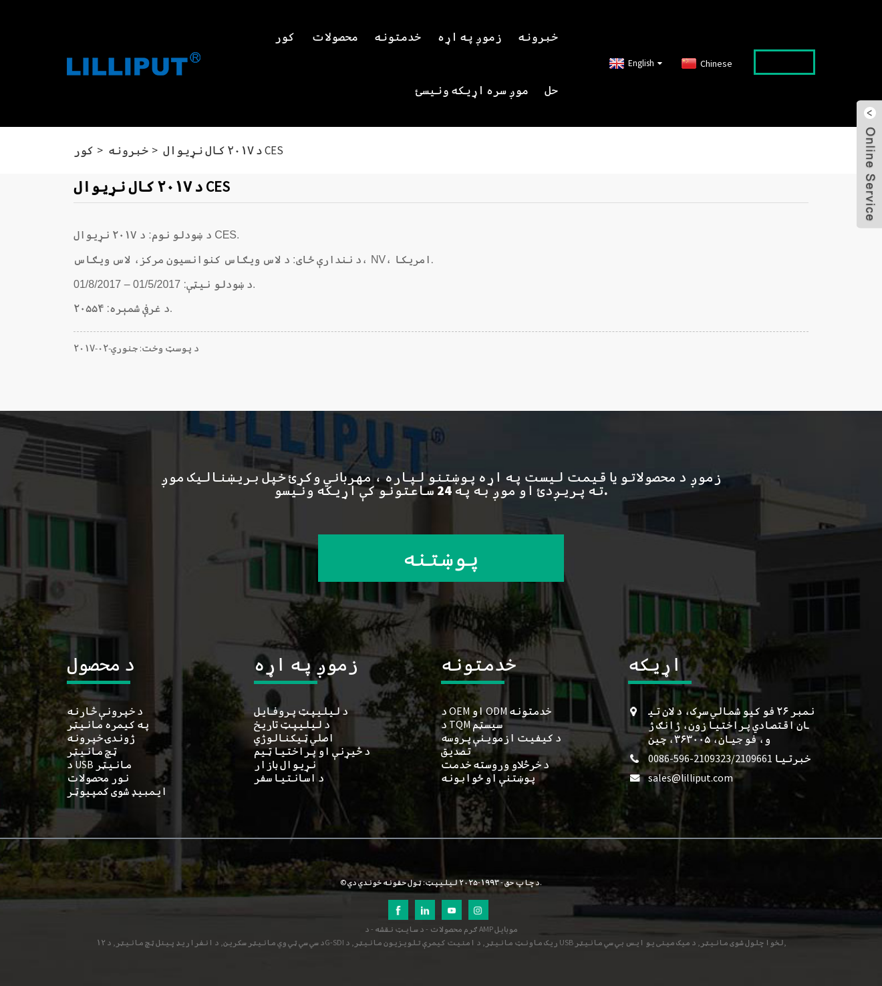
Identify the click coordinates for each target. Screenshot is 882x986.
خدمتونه (397, 36)
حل (551, 90)
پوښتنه (441, 558)
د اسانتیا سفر (289, 777)
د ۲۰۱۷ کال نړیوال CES (223, 150)
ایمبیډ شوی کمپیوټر (117, 791)
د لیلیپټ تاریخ (292, 724)
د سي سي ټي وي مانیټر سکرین (274, 942)
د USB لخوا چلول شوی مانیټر (564, 942)
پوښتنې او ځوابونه (488, 777)
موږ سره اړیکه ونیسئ (472, 90)
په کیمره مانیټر (108, 724)
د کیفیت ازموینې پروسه (501, 737)
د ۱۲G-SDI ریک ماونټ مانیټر (327, 942)
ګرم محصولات (454, 929)
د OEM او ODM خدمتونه (496, 710)
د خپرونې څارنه (105, 710)
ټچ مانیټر (92, 751)
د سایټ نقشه (399, 929)
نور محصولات (98, 777)
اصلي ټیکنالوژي (294, 737)
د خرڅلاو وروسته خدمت (495, 764)
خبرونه (538, 36)
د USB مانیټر (99, 764)
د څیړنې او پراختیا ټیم (312, 751)
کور (285, 36)
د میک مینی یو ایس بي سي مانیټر (635, 942)
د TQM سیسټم (471, 724)
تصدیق (456, 751)
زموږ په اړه (470, 36)
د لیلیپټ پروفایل (301, 710)
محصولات (334, 36)
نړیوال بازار (285, 764)
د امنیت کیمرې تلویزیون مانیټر (417, 942)
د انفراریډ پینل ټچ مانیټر (167, 942)
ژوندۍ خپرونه (101, 737)
